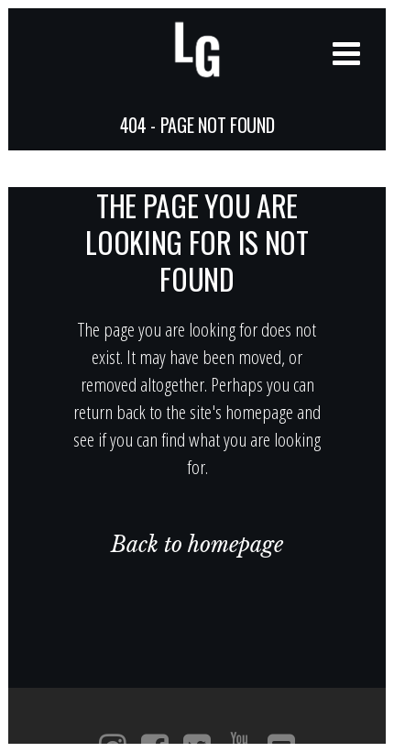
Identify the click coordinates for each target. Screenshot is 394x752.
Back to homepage (197, 545)
